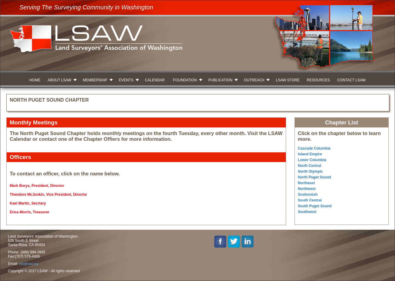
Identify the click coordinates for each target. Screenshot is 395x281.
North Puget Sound (314, 177)
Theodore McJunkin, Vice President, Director (48, 194)
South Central (310, 200)
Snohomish (308, 194)
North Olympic (310, 171)
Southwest (307, 212)
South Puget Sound (315, 206)
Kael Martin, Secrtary (28, 203)
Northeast (306, 183)
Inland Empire (310, 154)
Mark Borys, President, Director (37, 186)
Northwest (307, 189)
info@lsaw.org (28, 264)
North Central (309, 166)
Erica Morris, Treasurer (29, 212)
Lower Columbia (312, 160)
